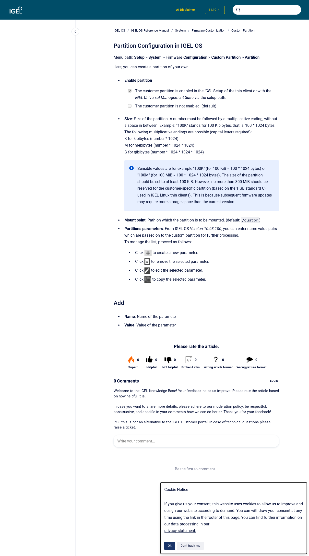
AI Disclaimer (185, 10)
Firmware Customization (208, 30)
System (180, 30)
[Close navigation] (75, 31)
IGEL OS (119, 30)
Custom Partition (242, 30)
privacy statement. (180, 530)
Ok (170, 545)
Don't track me (190, 545)
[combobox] (267, 9)
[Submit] (238, 10)
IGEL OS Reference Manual (150, 30)
